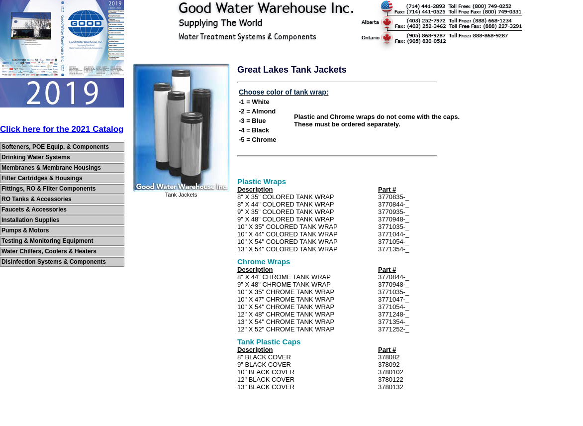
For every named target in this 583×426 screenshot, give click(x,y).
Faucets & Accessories (34, 209)
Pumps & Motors (25, 230)
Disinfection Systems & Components (53, 261)
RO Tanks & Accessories (36, 199)
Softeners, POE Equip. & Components (55, 146)
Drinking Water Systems (35, 157)
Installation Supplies (30, 219)
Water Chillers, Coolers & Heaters (49, 251)
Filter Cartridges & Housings (42, 178)
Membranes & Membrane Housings (51, 167)
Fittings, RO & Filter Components (48, 188)
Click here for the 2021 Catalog (61, 129)
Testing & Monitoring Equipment (47, 240)
